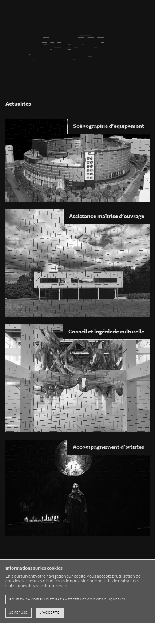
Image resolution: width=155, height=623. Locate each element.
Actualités (18, 104)
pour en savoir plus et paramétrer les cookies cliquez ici (67, 599)
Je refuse (18, 612)
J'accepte (50, 612)
